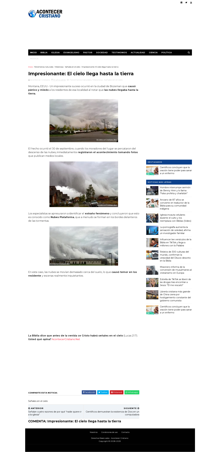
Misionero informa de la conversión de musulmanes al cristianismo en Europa (176, 270)
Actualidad (138, 52)
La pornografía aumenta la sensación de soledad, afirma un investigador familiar (175, 230)
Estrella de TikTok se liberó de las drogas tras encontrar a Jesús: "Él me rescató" (175, 282)
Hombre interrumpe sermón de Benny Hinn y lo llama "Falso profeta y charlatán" (175, 190)
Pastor (87, 52)
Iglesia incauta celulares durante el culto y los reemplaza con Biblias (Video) (175, 217)
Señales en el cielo (72, 67)
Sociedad (102, 52)
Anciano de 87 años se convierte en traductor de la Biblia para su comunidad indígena (174, 204)
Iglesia (55, 52)
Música (34, 58)
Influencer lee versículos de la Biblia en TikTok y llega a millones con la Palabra (175, 242)
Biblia (43, 52)
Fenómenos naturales (43, 67)
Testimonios (119, 52)
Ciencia (153, 52)
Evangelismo (71, 52)
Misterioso (59, 67)
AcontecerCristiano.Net (66, 339)
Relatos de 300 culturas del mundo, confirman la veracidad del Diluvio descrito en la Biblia (175, 256)
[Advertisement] (136, 28)
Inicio (33, 52)
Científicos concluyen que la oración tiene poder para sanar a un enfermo (176, 170)
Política (166, 52)
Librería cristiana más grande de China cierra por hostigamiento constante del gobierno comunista (175, 296)
